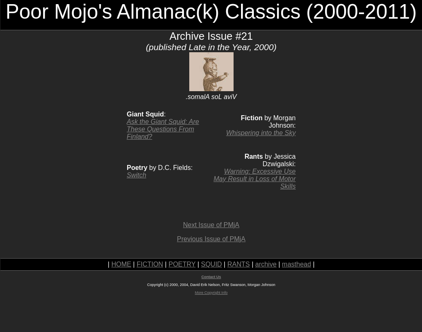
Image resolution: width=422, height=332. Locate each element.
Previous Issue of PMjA (211, 238)
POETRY (182, 264)
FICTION (150, 264)
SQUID (211, 264)
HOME (121, 264)
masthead (296, 264)
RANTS (238, 264)
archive (266, 264)
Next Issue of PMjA (211, 224)
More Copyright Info (211, 293)
